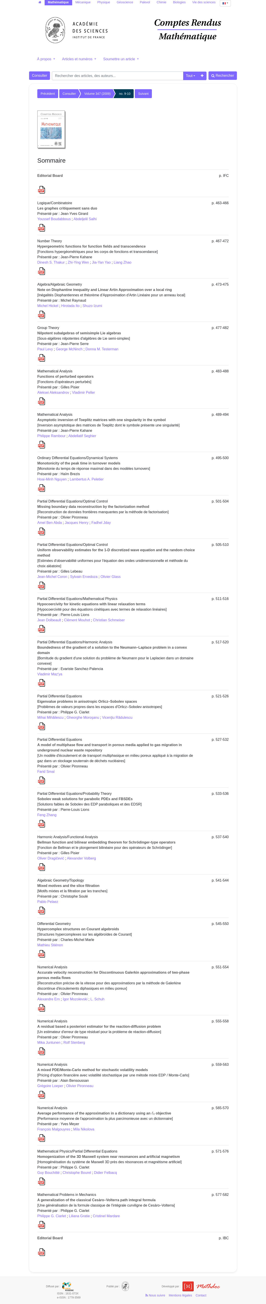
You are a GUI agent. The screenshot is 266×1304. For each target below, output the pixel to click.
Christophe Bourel (77, 1173)
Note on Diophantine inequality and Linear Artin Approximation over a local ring (104, 290)
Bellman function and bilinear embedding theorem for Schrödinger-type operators (106, 842)
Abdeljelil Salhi (85, 219)
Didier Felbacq (105, 1173)
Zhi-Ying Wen (78, 262)
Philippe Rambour (51, 436)
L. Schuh (97, 999)
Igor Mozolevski (75, 999)
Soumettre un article (119, 59)
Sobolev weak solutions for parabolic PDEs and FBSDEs (85, 799)
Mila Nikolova (83, 1129)
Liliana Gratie (79, 1216)
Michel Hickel (47, 306)
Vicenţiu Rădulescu (117, 717)
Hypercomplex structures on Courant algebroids (78, 929)
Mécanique (83, 2)
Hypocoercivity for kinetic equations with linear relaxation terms (91, 604)
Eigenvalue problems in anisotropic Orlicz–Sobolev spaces (87, 701)
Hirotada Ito (70, 306)
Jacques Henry (77, 523)
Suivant (143, 93)
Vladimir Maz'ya (49, 674)
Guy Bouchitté (48, 1173)
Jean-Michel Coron (52, 577)
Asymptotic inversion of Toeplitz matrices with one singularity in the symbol (101, 420)
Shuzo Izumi (92, 306)
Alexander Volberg (81, 858)
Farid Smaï (46, 771)
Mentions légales (180, 1295)
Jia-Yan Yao (101, 262)
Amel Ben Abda (49, 523)
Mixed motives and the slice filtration (68, 886)
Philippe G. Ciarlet (51, 1216)
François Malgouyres (53, 1129)
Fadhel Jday (101, 523)
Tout (189, 76)
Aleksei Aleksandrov (53, 392)
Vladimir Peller (83, 392)
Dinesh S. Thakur (51, 262)
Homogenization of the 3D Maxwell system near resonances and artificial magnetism (108, 1157)
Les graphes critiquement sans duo (67, 208)
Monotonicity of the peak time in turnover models (78, 463)
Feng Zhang (46, 815)
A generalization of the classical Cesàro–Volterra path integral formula (96, 1200)
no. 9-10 (124, 93)
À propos (44, 59)
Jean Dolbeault (49, 620)
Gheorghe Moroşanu (83, 717)
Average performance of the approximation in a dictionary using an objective (104, 1113)
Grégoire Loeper (50, 1086)
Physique (103, 2)
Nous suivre (155, 1295)
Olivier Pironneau (79, 1086)
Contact (201, 1295)
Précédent (48, 93)
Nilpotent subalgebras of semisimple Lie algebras (79, 333)
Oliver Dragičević (50, 858)
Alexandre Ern (48, 999)
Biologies (179, 2)
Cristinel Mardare (106, 1216)
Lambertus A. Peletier (87, 479)
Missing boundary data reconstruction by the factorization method (93, 507)
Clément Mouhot (77, 620)
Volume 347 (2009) (97, 93)
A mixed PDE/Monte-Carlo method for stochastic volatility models (92, 1070)
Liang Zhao (122, 262)
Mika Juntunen (48, 1042)
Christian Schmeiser (109, 620)
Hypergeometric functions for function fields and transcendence (91, 246)
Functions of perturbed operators (65, 376)
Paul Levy (45, 349)
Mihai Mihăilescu (50, 717)
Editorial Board (50, 176)
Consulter (39, 75)
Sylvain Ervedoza (84, 577)
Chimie (162, 2)
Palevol (145, 2)
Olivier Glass (111, 577)
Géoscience (125, 2)
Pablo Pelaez (47, 902)
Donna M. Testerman (101, 349)
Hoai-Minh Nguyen (52, 479)
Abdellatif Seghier (82, 436)
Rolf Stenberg (74, 1042)
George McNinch (69, 349)
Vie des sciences (204, 2)
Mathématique (58, 2)
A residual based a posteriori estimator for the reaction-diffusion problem (99, 1026)
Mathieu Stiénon (50, 945)
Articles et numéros (77, 59)
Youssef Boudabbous (54, 219)
